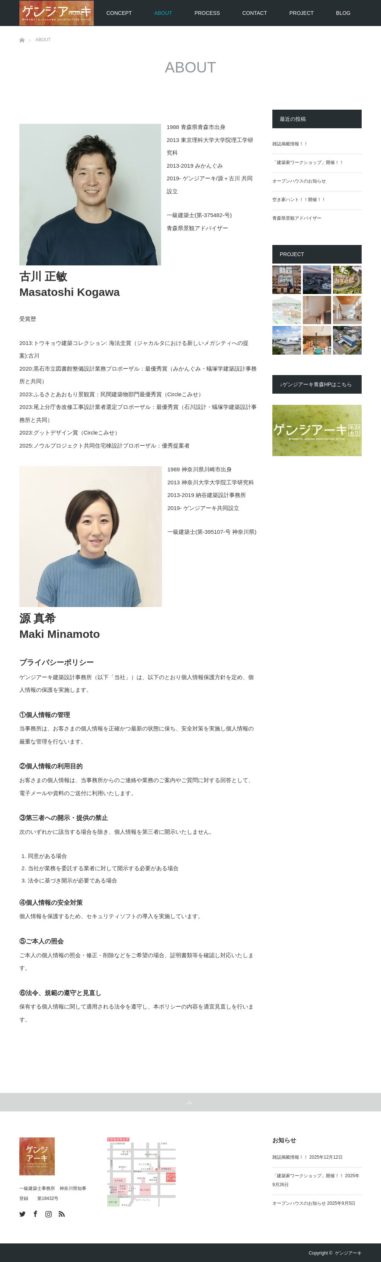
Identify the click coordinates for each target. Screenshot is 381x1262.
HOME (76, 13)
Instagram (47, 1212)
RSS (60, 1212)
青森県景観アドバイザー (296, 218)
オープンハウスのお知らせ (299, 181)
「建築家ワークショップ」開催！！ (308, 162)
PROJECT (301, 13)
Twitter (21, 1212)
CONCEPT (119, 13)
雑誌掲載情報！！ (290, 143)
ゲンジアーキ (348, 1253)
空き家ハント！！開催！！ (299, 199)
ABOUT (163, 13)
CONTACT (254, 13)
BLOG (343, 13)
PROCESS (207, 13)
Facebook (34, 1212)
